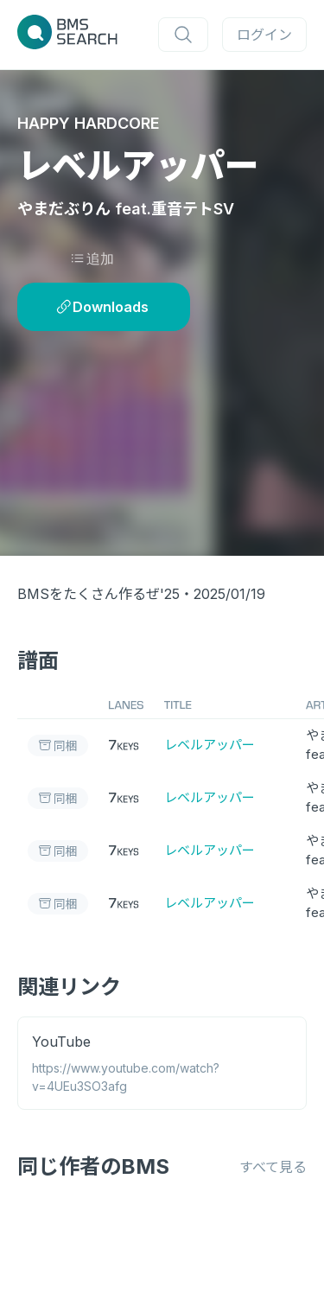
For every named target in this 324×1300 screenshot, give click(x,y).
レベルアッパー (209, 744)
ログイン (264, 34)
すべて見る (273, 1167)
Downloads (102, 306)
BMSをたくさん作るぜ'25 (98, 593)
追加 (92, 258)
